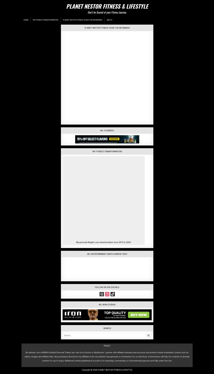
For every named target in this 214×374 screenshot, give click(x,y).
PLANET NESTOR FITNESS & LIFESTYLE (107, 6)
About (109, 20)
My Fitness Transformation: (46, 20)
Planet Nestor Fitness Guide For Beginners (82, 20)
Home (26, 20)
